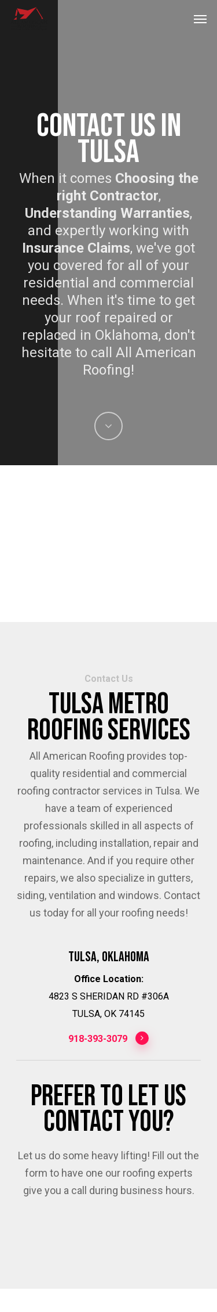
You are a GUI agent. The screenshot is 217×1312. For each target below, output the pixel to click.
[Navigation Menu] (200, 18)
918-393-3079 (108, 1038)
